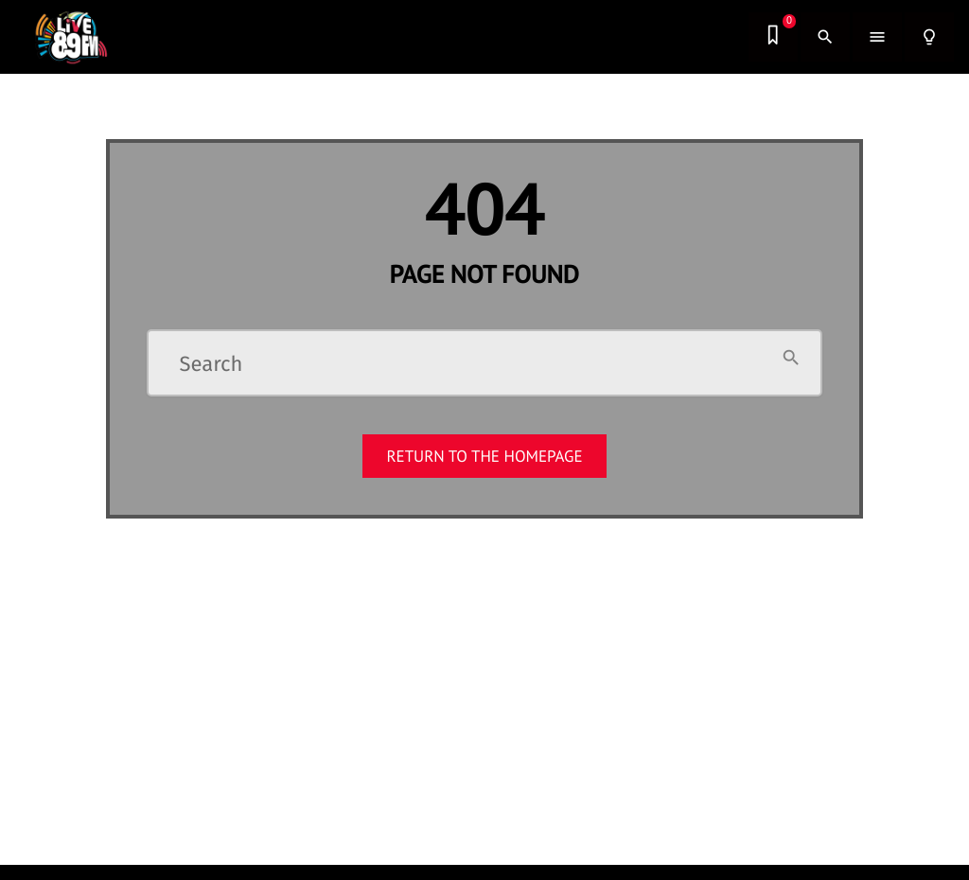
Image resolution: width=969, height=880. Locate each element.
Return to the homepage (484, 456)
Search (211, 364)
